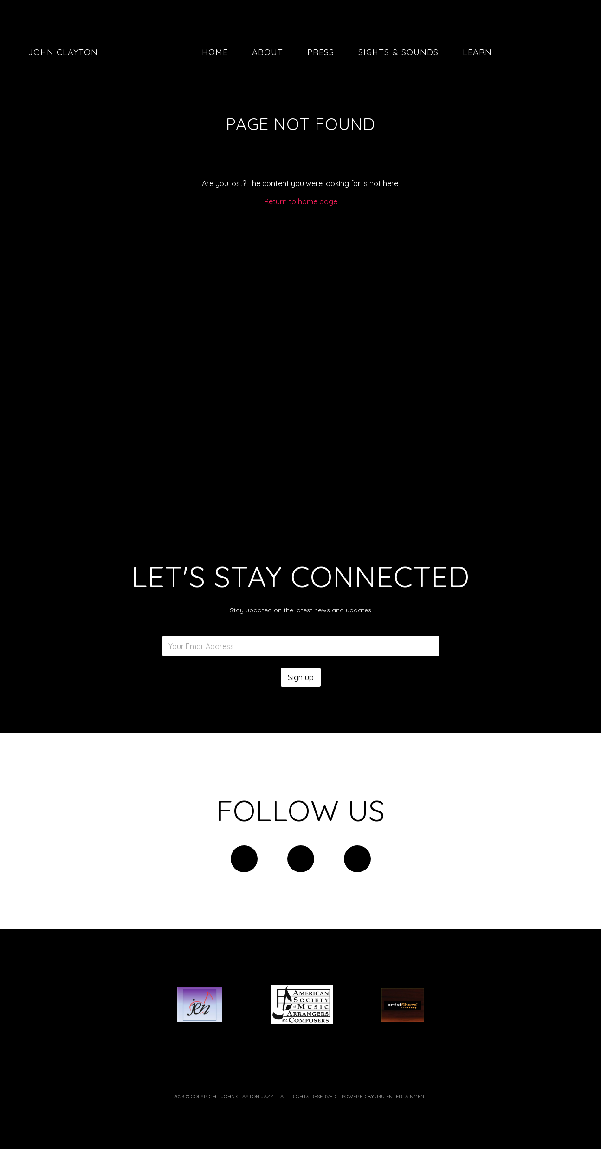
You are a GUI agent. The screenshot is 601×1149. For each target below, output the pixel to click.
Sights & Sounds (398, 52)
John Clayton (60, 52)
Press (320, 52)
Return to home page (300, 201)
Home (215, 52)
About (267, 52)
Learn (477, 52)
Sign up (301, 677)
